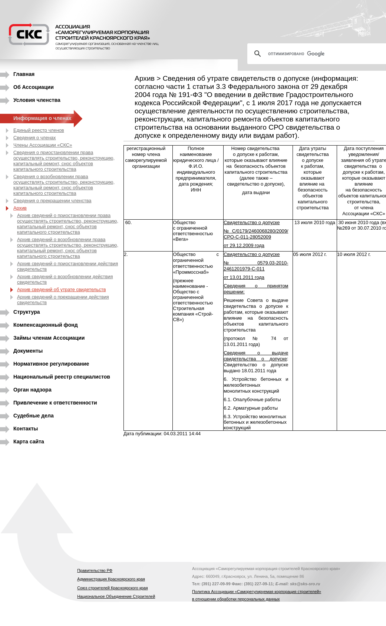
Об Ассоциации (33, 87)
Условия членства (36, 100)
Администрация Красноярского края (111, 579)
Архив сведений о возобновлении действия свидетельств (65, 279)
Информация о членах (42, 118)
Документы (28, 351)
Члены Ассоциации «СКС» (42, 145)
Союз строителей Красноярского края (112, 588)
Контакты (25, 429)
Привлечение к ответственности (55, 403)
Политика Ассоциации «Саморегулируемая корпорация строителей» (256, 591)
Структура (26, 312)
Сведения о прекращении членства (52, 200)
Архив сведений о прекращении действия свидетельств (63, 299)
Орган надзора (32, 390)
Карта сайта (28, 441)
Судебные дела (33, 416)
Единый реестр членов (38, 130)
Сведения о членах (34, 137)
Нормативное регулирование (51, 364)
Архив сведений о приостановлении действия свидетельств (67, 266)
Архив (20, 208)
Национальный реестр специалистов (61, 377)
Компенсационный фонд (45, 325)
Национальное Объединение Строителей (116, 596)
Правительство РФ (94, 570)
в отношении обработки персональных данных (236, 599)
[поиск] (319, 53)
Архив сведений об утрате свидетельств (61, 289)
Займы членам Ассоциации (49, 338)
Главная (23, 74)
